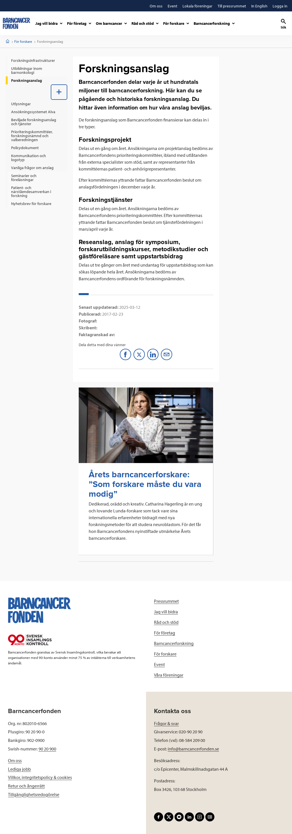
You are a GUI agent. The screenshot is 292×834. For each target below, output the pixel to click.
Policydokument (25, 147)
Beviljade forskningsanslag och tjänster (33, 121)
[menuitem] (36, 60)
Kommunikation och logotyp (28, 157)
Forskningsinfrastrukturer (33, 60)
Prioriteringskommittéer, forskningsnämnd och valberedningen (32, 135)
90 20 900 (47, 749)
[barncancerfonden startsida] (16, 23)
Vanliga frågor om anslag (32, 167)
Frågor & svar (166, 723)
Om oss (15, 760)
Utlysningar (21, 103)
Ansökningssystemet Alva (33, 111)
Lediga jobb (19, 769)
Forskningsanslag (26, 80)
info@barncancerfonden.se (193, 749)
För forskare (23, 41)
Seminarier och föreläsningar (23, 177)
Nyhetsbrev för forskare (31, 203)
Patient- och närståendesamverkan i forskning (31, 191)
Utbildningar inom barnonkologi (26, 70)
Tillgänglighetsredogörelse (33, 794)
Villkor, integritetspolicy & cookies (40, 777)
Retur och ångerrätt (26, 786)
